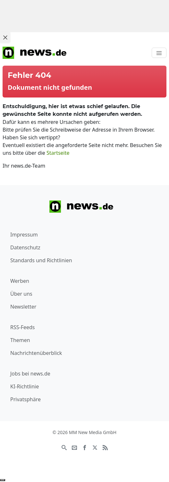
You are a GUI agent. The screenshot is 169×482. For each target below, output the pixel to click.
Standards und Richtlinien (41, 260)
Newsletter (23, 306)
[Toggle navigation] (159, 53)
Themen (20, 340)
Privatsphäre (25, 399)
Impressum (24, 234)
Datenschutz (25, 247)
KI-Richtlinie (24, 386)
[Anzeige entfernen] (2, 480)
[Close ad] (5, 37)
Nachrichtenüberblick (36, 353)
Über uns (21, 293)
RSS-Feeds (22, 327)
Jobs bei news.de (30, 373)
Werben (19, 280)
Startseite (58, 152)
